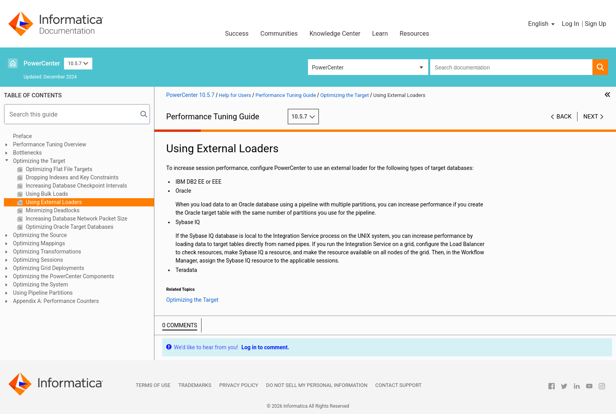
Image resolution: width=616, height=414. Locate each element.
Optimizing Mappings (39, 243)
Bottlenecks (27, 153)
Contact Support (398, 385)
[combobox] (511, 67)
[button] (542, 24)
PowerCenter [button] (327, 67)
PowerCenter (42, 63)
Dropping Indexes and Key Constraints (71, 177)
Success (237, 33)
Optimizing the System (40, 284)
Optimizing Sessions (38, 260)
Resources (414, 33)
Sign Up (595, 23)
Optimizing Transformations (47, 251)
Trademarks (194, 385)
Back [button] (564, 116)
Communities (279, 33)
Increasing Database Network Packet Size (75, 218)
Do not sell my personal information (316, 385)
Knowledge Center (335, 33)
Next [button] (590, 116)
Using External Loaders (53, 202)
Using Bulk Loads (46, 194)
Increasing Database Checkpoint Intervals (75, 185)
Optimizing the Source (40, 235)
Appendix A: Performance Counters (56, 301)
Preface (22, 136)
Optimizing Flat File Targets (58, 169)
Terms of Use (153, 385)
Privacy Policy (238, 385)
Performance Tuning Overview (49, 144)
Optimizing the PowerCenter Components (63, 276)
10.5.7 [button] (78, 63)
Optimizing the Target (39, 161)
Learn (380, 33)
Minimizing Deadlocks (52, 210)
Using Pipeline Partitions (43, 293)
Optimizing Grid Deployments (48, 268)
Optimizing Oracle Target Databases (69, 227)
